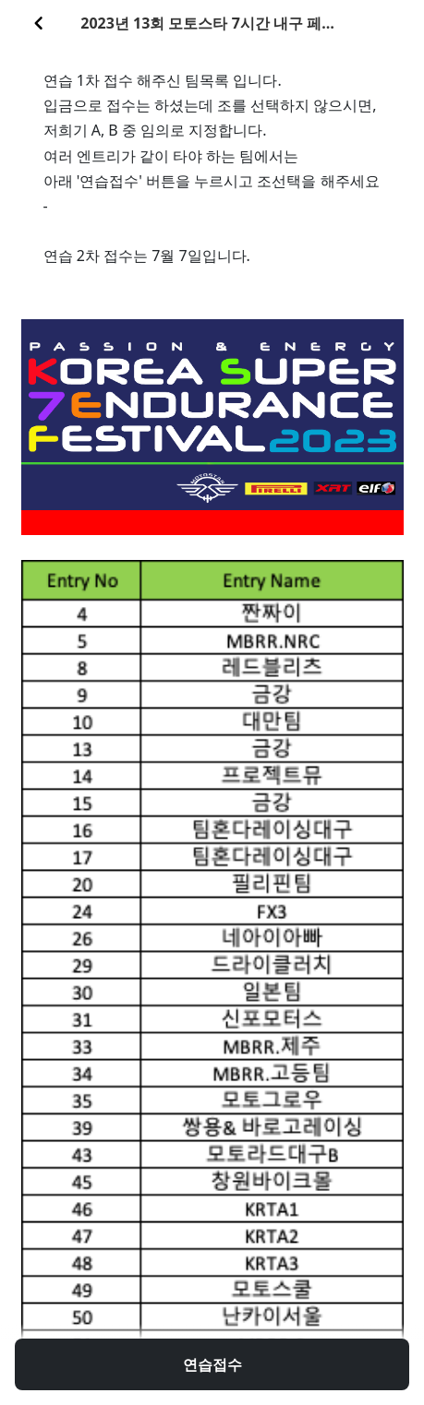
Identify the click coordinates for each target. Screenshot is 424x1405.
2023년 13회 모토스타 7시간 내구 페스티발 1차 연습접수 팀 (216, 23)
